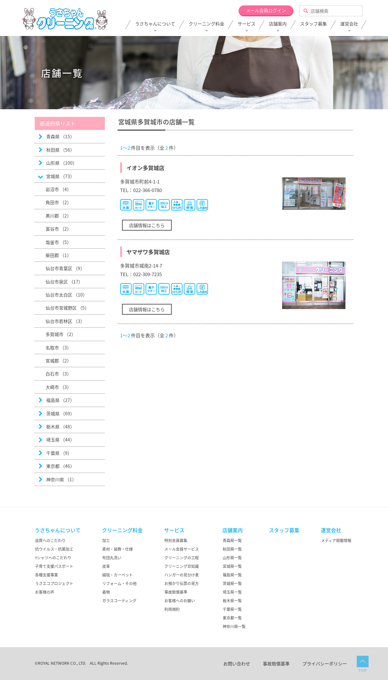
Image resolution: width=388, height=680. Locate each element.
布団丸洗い (111, 558)
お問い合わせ (236, 663)
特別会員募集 (175, 540)
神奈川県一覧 (234, 626)
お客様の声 (44, 592)
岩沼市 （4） (58, 189)
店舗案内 (278, 24)
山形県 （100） (61, 163)
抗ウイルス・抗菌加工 (54, 549)
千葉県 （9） (59, 453)
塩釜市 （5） (58, 242)
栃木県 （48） (60, 426)
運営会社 (349, 24)
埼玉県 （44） (60, 439)
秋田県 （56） (60, 150)
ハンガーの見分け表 (181, 575)
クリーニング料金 (206, 24)
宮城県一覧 (232, 566)
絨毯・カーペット (117, 575)
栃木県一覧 (232, 601)
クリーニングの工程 (181, 558)
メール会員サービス (181, 549)
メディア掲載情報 (336, 540)
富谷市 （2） (58, 228)
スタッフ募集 (313, 24)
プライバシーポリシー (324, 663)
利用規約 (172, 609)
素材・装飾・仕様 (117, 549)
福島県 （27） (60, 400)
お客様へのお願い (179, 601)
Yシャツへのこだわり (53, 558)
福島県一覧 (232, 575)
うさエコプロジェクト (54, 583)
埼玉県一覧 (232, 592)
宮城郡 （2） (58, 360)
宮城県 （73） (60, 176)
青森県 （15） (60, 136)
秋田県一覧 (232, 549)
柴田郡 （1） (58, 255)
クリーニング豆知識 (181, 566)
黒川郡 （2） (58, 215)
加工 (106, 540)
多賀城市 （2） (61, 334)
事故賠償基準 (175, 592)
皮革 (106, 566)
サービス (246, 24)
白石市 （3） (58, 373)
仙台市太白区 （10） (66, 294)
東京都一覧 (232, 618)
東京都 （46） (60, 466)
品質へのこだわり (50, 540)
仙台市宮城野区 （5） (67, 307)
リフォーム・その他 (119, 583)
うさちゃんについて (155, 24)
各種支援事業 (46, 575)
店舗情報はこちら (147, 225)
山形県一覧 (232, 558)
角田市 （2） (58, 202)
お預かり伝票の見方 (181, 583)
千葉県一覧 (232, 609)
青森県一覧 (232, 540)
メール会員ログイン (266, 10)
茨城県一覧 (232, 583)
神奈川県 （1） (61, 479)
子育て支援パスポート (54, 566)
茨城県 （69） (60, 413)
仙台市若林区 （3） (65, 321)
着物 (106, 592)
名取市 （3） (58, 347)
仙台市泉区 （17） (64, 281)
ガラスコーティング (119, 601)
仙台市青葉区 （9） (65, 268)
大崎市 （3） (58, 387)
